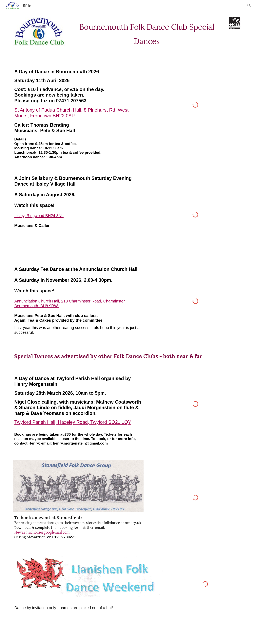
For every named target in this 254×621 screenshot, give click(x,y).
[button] (249, 5)
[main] (146, 32)
